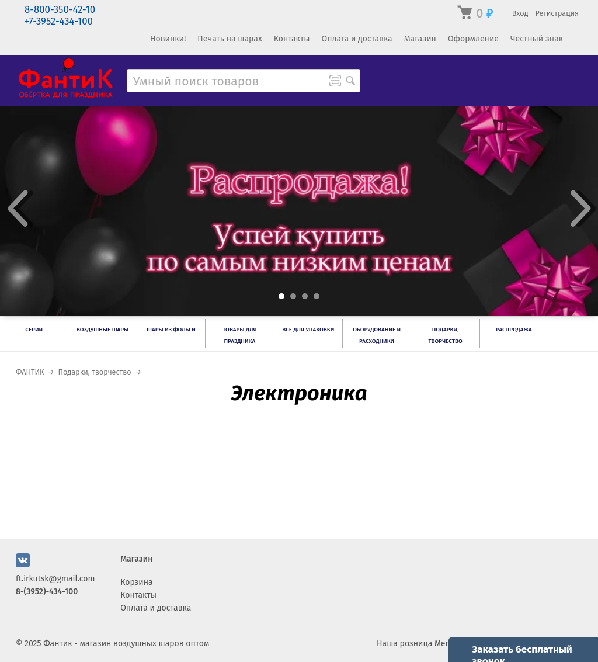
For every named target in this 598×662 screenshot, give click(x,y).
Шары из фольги (171, 329)
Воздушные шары (102, 329)
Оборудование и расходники (377, 335)
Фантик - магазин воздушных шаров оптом (126, 644)
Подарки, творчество (445, 335)
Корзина (136, 582)
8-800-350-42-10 (60, 9)
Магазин (420, 39)
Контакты (292, 39)
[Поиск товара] (350, 81)
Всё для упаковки (308, 329)
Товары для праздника (239, 335)
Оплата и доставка (356, 39)
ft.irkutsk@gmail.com (55, 579)
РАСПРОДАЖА (513, 329)
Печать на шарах (229, 39)
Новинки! (168, 39)
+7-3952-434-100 (59, 21)
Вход (520, 13)
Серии (34, 329)
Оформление (473, 39)
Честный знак (536, 39)
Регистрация (557, 13)
